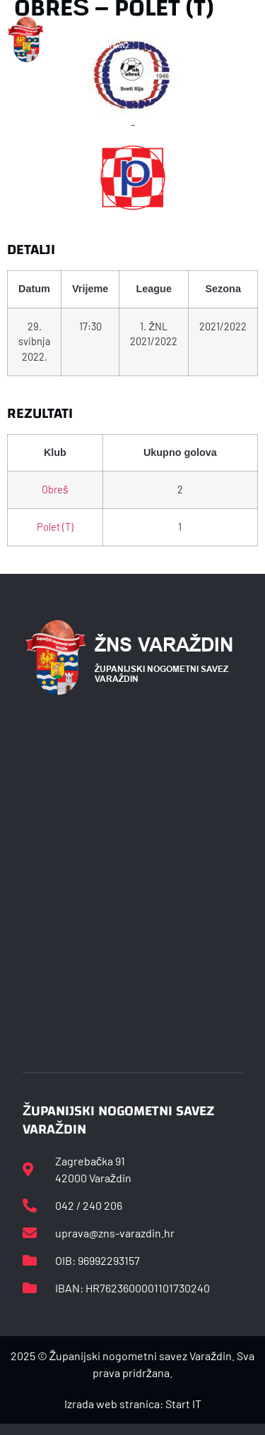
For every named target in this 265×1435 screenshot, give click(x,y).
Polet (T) (55, 527)
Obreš (55, 490)
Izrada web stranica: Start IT (132, 1403)
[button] (250, 39)
